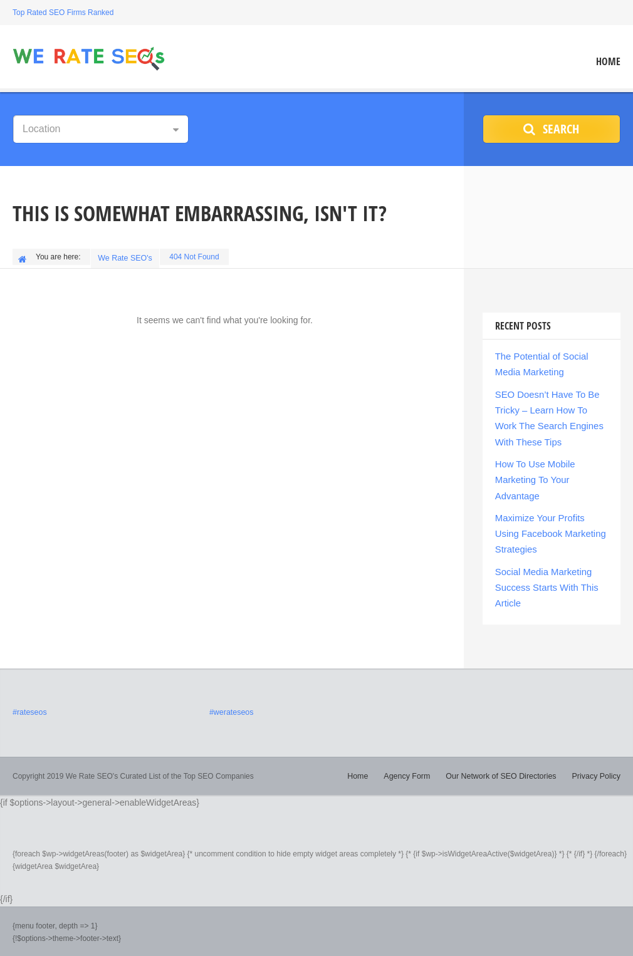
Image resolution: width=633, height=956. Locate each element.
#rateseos (29, 696)
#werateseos (230, 696)
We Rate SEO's (126, 256)
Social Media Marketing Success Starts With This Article (543, 574)
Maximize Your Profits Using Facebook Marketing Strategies (549, 522)
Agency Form (413, 760)
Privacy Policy (596, 760)
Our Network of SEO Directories (504, 760)
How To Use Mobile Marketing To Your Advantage (532, 471)
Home (608, 61)
